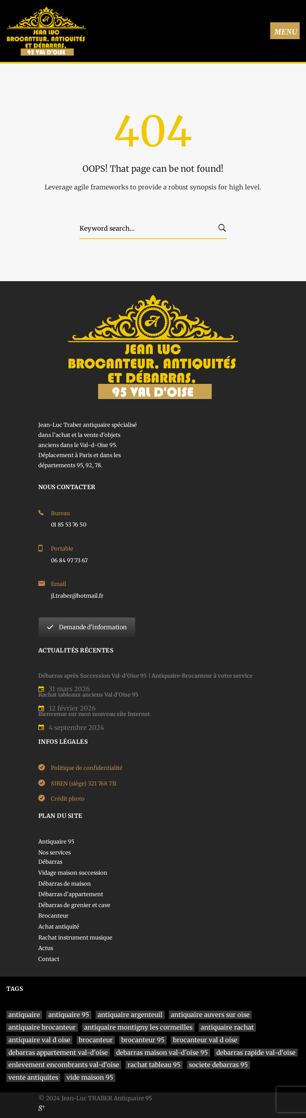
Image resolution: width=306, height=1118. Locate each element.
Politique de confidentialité (86, 768)
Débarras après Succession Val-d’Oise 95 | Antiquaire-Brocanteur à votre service (145, 675)
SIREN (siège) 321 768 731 (84, 783)
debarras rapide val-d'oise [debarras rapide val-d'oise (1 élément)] (255, 1053)
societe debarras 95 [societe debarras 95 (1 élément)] (218, 1065)
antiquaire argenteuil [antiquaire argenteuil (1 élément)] (130, 1015)
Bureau (60, 513)
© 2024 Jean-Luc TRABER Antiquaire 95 (95, 1098)
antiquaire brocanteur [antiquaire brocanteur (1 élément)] (42, 1027)
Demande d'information (87, 627)
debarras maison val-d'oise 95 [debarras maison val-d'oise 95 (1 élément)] (162, 1053)
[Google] (41, 1108)
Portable (62, 548)
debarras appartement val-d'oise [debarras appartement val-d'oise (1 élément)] (58, 1053)
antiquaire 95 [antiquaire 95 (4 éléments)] (68, 1015)
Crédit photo (68, 798)
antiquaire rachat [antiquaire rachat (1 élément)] (227, 1027)
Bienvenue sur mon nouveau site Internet (94, 714)
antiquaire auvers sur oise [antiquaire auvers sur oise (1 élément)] (210, 1015)
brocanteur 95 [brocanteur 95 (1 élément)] (143, 1040)
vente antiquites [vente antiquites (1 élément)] (33, 1077)
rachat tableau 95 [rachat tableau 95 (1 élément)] (154, 1065)
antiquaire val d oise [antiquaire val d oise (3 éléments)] (39, 1040)
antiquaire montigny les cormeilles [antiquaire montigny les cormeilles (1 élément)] (138, 1027)
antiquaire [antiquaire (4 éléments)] (24, 1015)
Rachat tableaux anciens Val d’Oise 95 (88, 694)
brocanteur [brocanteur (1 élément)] (96, 1040)
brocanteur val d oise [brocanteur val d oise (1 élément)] (205, 1040)
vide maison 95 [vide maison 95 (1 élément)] (90, 1077)
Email (58, 584)
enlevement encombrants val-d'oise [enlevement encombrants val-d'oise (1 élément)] (63, 1065)
